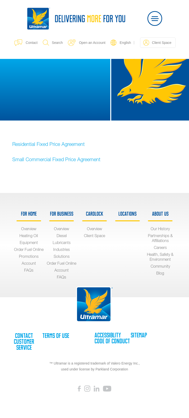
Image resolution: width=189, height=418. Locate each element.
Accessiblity (107, 335)
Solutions (62, 256)
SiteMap (139, 335)
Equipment (29, 242)
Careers (160, 247)
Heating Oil (28, 235)
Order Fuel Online (29, 249)
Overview (28, 228)
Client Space (157, 42)
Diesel (62, 235)
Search (53, 42)
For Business (61, 213)
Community (160, 266)
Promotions (29, 256)
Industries (61, 249)
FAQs (28, 270)
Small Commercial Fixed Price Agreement (56, 159)
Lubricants (62, 242)
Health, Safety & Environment (160, 256)
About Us (160, 213)
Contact (26, 42)
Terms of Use (55, 336)
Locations (127, 213)
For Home (29, 213)
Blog (160, 273)
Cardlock (94, 213)
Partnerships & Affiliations (160, 238)
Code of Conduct (112, 341)
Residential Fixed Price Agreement (48, 144)
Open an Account (86, 42)
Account (29, 263)
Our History (160, 228)
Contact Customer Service (24, 341)
